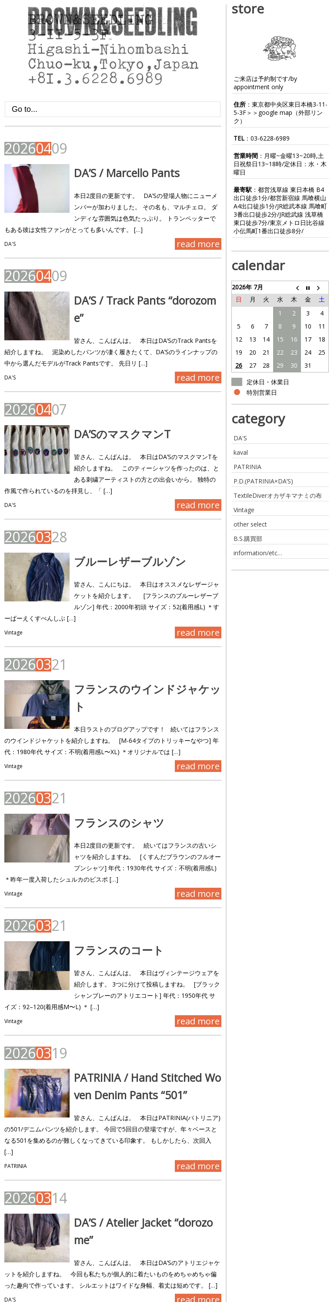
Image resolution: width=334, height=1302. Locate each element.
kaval (241, 452)
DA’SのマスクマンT (110, 416)
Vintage (13, 603)
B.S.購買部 (248, 538)
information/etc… (258, 553)
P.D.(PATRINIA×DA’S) (263, 481)
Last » (107, 1268)
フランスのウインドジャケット (141, 660)
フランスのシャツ (107, 787)
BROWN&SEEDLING (34, 1296)
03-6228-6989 (270, 138)
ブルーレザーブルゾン (118, 544)
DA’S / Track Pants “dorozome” (138, 300)
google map (275, 112)
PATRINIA (15, 1108)
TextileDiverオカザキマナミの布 (278, 495)
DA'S (10, 244)
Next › (78, 1268)
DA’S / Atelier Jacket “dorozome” (141, 1165)
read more (198, 244)
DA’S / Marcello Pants (115, 172)
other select (250, 524)
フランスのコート (107, 915)
